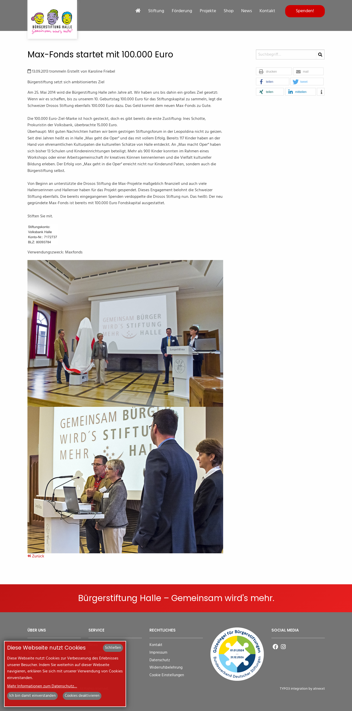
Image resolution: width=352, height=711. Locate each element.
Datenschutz (159, 660)
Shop (229, 11)
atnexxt (319, 689)
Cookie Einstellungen (166, 675)
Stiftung (156, 11)
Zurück (35, 556)
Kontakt (267, 11)
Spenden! (305, 11)
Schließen (113, 648)
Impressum (158, 653)
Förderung (182, 11)
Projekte (208, 11)
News (246, 11)
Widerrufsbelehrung (165, 668)
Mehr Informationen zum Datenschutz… (42, 686)
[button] (273, 71)
